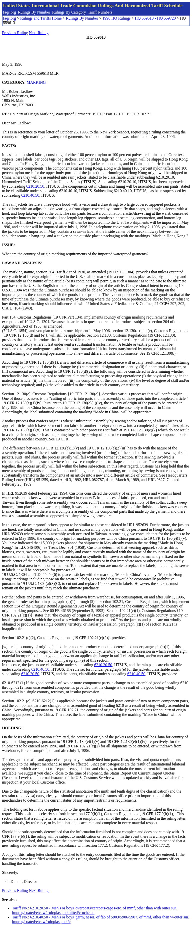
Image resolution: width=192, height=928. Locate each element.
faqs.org (9, 12)
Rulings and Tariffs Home (41, 18)
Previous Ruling (15, 33)
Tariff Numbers (100, 12)
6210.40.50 (30, 195)
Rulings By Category (69, 12)
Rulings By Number (34, 12)
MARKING (36, 82)
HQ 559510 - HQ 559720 (155, 18)
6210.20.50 (35, 186)
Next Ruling (39, 33)
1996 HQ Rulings (116, 18)
